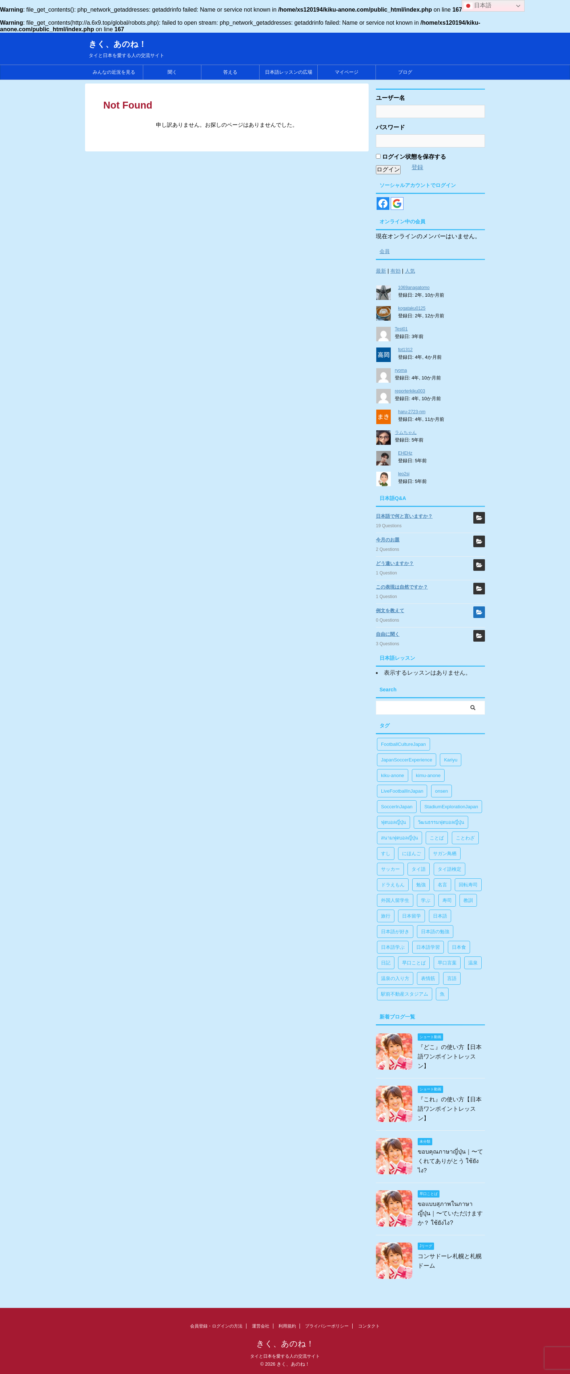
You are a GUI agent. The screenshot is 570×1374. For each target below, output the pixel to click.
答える (230, 72)
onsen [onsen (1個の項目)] (441, 791)
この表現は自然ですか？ (402, 587)
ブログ (405, 72)
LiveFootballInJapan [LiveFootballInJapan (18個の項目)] (402, 791)
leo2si (403, 473)
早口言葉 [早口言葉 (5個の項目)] (447, 963)
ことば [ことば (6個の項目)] (437, 838)
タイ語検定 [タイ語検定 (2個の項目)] (449, 869)
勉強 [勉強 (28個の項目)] (421, 884)
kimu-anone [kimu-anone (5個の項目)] (428, 775)
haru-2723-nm (411, 411)
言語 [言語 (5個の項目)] (452, 978)
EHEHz (405, 453)
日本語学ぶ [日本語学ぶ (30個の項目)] (393, 947)
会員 (385, 251)
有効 (395, 271)
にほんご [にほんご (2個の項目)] (411, 853)
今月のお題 (388, 539)
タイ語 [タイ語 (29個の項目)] (419, 869)
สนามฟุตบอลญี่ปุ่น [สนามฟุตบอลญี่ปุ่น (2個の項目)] (399, 838)
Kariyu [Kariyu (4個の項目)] (450, 760)
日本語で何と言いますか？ (404, 516)
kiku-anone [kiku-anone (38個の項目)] (392, 775)
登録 (417, 167)
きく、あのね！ (117, 44)
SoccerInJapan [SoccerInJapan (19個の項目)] (397, 806)
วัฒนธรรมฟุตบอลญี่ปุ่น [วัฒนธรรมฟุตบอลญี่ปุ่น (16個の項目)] (441, 822)
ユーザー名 (390, 98)
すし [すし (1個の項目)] (385, 853)
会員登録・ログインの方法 (216, 1326)
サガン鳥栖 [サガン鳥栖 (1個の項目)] (445, 853)
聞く (172, 72)
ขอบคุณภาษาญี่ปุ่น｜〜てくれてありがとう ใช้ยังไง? (450, 1161)
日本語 (477, 5)
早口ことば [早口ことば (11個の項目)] (414, 963)
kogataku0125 (411, 308)
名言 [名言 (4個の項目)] (442, 884)
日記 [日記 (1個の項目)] (385, 963)
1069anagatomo (414, 287)
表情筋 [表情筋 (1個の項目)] (428, 978)
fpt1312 (405, 349)
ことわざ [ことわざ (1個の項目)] (465, 838)
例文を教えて (390, 610)
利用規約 (287, 1326)
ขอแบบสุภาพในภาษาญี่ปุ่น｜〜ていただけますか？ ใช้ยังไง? (450, 1213)
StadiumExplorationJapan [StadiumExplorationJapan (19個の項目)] (451, 806)
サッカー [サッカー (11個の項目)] (390, 869)
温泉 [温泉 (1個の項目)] (473, 963)
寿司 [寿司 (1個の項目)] (447, 900)
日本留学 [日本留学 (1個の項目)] (411, 916)
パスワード (390, 127)
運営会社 (260, 1326)
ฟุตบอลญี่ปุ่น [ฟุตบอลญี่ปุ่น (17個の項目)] (393, 822)
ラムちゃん (406, 432)
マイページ (346, 72)
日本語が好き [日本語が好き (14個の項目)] (395, 931)
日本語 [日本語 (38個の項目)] (440, 916)
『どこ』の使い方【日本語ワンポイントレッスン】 (450, 1056)
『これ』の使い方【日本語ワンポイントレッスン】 (450, 1108)
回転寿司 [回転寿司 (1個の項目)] (468, 884)
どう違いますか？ (395, 563)
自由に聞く (388, 634)
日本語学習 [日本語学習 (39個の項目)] (428, 947)
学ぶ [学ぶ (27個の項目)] (425, 900)
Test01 (401, 329)
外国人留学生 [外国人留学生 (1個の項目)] (395, 900)
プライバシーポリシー (327, 1326)
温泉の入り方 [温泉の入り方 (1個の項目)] (395, 978)
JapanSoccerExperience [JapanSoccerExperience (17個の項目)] (406, 760)
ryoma (401, 370)
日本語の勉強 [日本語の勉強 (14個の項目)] (435, 931)
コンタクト (369, 1326)
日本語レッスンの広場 (288, 72)
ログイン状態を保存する (411, 157)
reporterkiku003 (410, 391)
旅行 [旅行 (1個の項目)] (385, 916)
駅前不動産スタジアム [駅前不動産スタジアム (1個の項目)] (404, 994)
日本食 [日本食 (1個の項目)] (459, 947)
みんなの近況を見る (114, 72)
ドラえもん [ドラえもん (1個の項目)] (393, 884)
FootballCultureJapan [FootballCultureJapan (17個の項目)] (403, 744)
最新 (381, 271)
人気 (410, 271)
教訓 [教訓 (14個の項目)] (468, 900)
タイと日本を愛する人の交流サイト (285, 1356)
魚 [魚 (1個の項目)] (442, 994)
